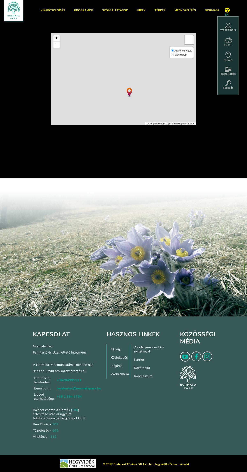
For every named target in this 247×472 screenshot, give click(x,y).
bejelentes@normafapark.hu (79, 388)
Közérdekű (142, 368)
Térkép (160, 10)
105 (55, 430)
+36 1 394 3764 (69, 396)
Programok (83, 10)
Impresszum (143, 376)
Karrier (139, 359)
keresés (228, 85)
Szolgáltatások (115, 10)
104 (75, 410)
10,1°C (228, 42)
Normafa (212, 10)
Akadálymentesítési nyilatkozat (149, 349)
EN (227, 15)
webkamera (228, 27)
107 (55, 424)
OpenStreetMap (175, 123)
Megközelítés (185, 10)
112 (53, 436)
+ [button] (56, 38)
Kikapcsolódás (53, 10)
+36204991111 (69, 380)
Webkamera (120, 374)
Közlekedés (119, 357)
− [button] (56, 44)
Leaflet (149, 123)
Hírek (141, 10)
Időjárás (116, 366)
